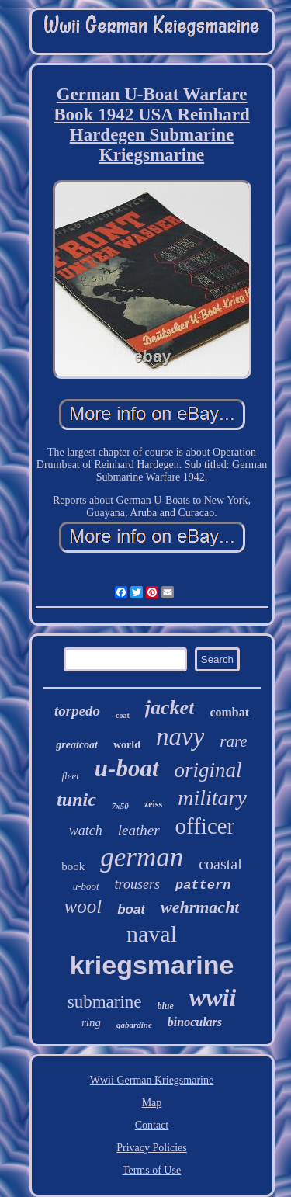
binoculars (195, 1022)
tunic (76, 799)
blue (166, 1006)
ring (91, 1022)
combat (229, 712)
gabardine (134, 1024)
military (212, 798)
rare (233, 741)
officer (205, 826)
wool (83, 906)
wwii (212, 997)
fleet (69, 776)
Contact (152, 1125)
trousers (137, 884)
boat (131, 909)
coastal (220, 864)
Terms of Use (152, 1170)
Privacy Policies (151, 1148)
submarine (105, 1001)
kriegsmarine (152, 965)
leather (139, 830)
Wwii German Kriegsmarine (151, 1080)
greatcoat (77, 745)
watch (85, 830)
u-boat (127, 768)
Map (152, 1103)
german (141, 857)
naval (151, 933)
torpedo (77, 711)
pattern (202, 885)
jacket (170, 707)
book (73, 866)
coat (123, 715)
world (126, 745)
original (208, 770)
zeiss (153, 804)
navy (180, 737)
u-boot (86, 886)
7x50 (120, 805)
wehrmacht (200, 907)
